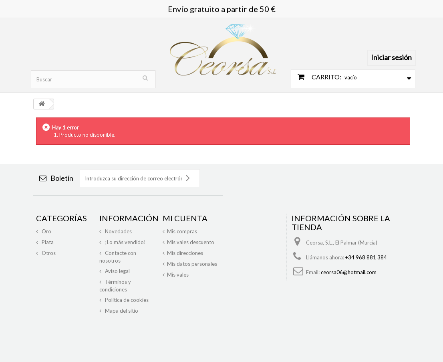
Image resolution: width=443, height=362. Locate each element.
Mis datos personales (192, 264)
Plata (47, 242)
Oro (45, 231)
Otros (48, 253)
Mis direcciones (185, 253)
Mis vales (178, 274)
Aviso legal (117, 271)
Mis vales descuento (190, 242)
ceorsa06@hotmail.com (349, 272)
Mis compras (182, 231)
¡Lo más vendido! (125, 242)
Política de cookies (126, 300)
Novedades (118, 231)
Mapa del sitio (121, 310)
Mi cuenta (185, 218)
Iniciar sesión (391, 57)
